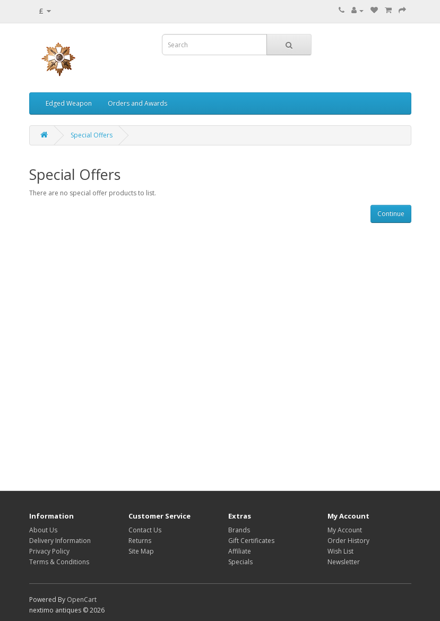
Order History (348, 540)
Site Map (141, 551)
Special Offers (92, 135)
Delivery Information (60, 540)
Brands (239, 529)
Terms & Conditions (59, 561)
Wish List (340, 551)
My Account (344, 529)
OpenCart (82, 599)
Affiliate (239, 551)
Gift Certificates (251, 540)
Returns (139, 540)
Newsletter (343, 561)
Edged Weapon (69, 103)
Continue (390, 213)
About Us (43, 529)
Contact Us (144, 529)
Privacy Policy (49, 551)
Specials (240, 561)
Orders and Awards (137, 103)
